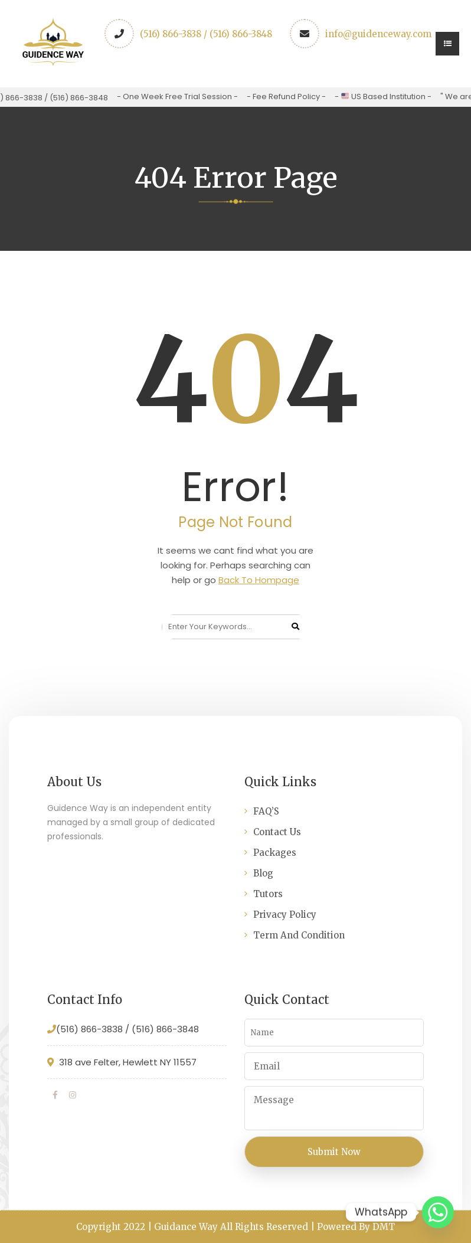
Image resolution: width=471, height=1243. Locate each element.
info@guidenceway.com (378, 34)
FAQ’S (266, 811)
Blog (263, 873)
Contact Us (277, 832)
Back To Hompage (258, 580)
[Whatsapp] (438, 1212)
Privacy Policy (284, 914)
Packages (274, 852)
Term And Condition (299, 935)
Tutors (268, 893)
